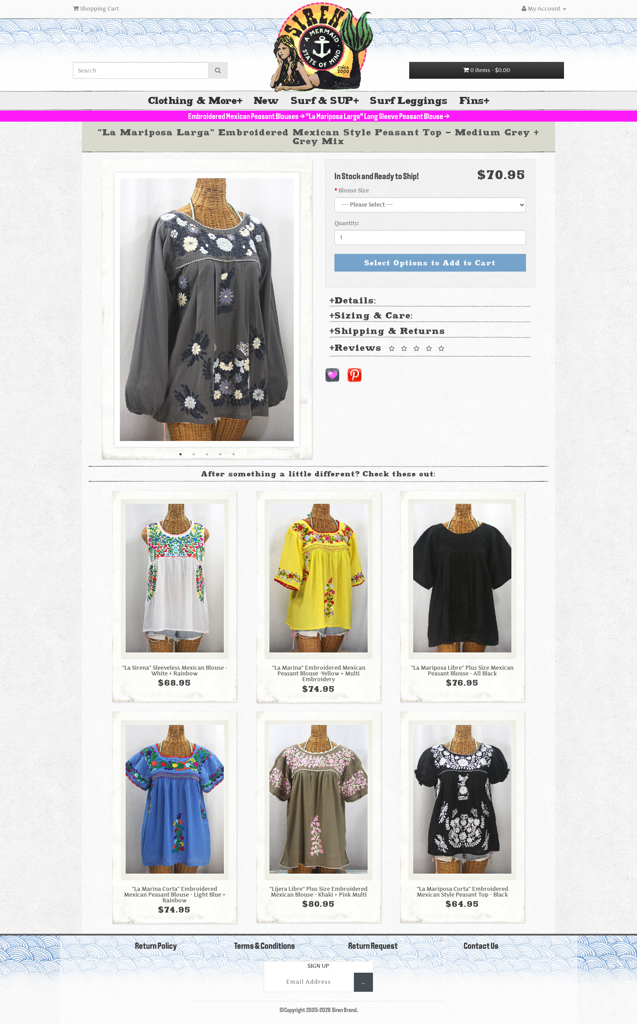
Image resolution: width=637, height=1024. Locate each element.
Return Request (373, 946)
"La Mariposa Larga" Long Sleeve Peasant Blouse (374, 117)
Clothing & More (192, 101)
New (266, 101)
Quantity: (347, 223)
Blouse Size (353, 190)
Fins (472, 101)
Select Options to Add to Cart (430, 262)
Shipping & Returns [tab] (387, 331)
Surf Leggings (408, 101)
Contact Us (481, 946)
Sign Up (318, 966)
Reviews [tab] (388, 348)
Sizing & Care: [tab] (371, 316)
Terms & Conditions (264, 946)
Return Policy (156, 946)
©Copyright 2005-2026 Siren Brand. (319, 1010)
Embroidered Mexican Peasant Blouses (243, 117)
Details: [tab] (353, 301)
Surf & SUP (322, 101)
